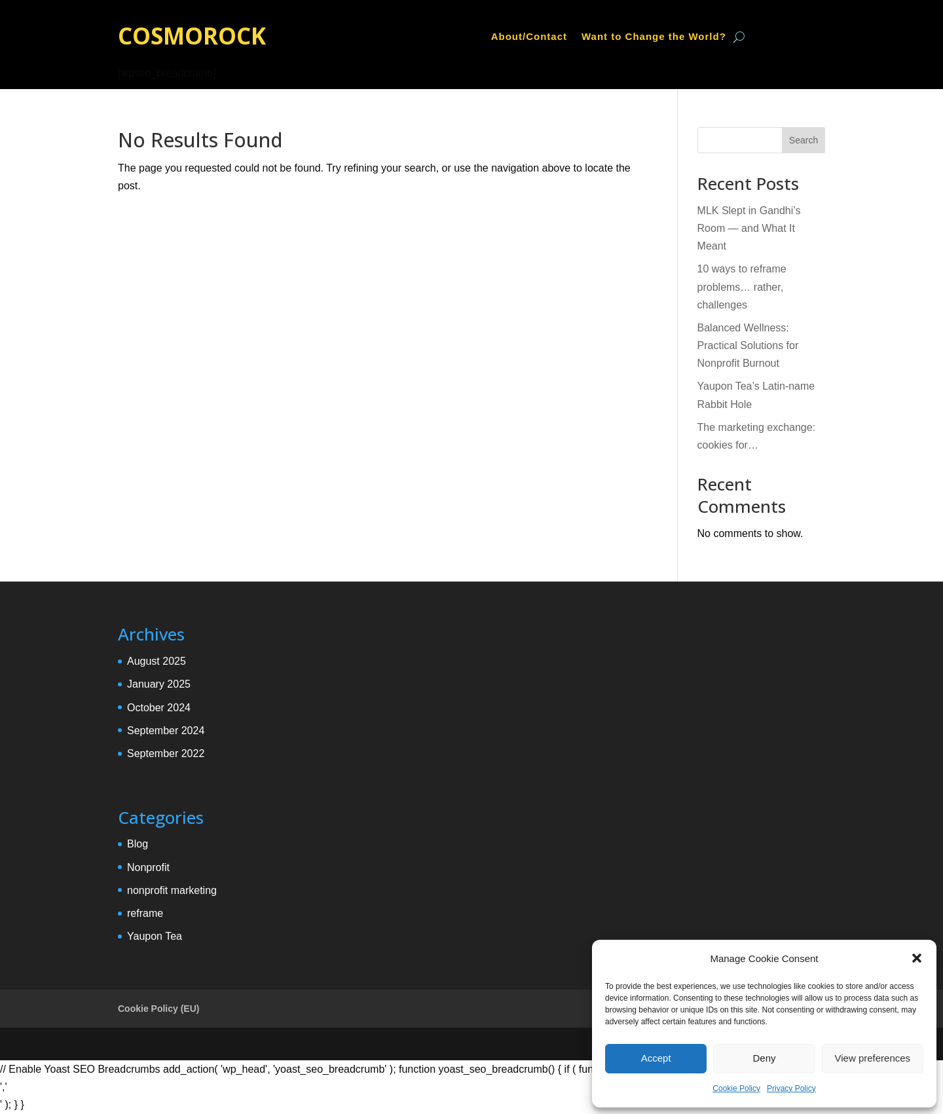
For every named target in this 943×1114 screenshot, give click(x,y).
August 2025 (156, 661)
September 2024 (165, 730)
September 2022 (165, 753)
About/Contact (529, 37)
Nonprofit (148, 867)
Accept (656, 1058)
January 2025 (159, 684)
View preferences (873, 1058)
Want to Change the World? (654, 37)
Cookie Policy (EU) (158, 1008)
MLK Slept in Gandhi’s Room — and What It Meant (749, 228)
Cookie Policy (736, 1088)
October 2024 (159, 707)
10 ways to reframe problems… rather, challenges (741, 286)
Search (803, 140)
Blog (137, 843)
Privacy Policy (791, 1088)
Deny (763, 1058)
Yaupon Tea (154, 936)
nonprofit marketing (172, 890)
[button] (916, 958)
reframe (145, 913)
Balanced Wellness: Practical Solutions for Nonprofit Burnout (748, 345)
